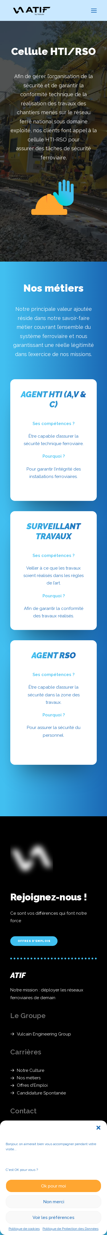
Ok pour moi (53, 1186)
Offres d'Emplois (34, 941)
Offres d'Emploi (32, 1085)
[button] (98, 1128)
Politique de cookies (24, 1229)
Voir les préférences (53, 1217)
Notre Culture (30, 1070)
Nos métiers (29, 1077)
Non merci (53, 1201)
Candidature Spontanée (41, 1093)
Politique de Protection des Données (70, 1229)
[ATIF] (31, 10)
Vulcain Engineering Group (44, 1034)
